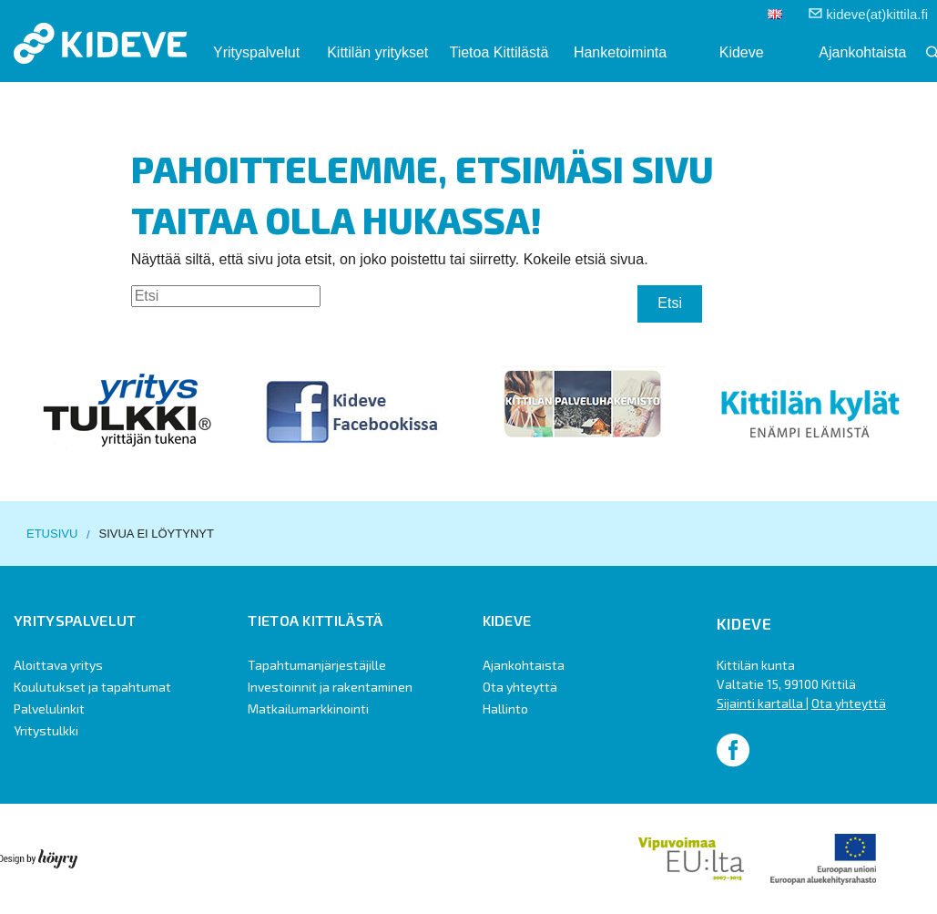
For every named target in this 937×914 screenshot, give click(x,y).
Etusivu (51, 533)
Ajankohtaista (862, 52)
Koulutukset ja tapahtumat (92, 686)
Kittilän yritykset (377, 52)
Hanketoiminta (620, 52)
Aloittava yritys (58, 665)
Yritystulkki (46, 730)
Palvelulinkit (49, 708)
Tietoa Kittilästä (498, 52)
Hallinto (505, 708)
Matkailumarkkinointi (308, 708)
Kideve (741, 52)
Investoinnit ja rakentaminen (330, 686)
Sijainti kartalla (761, 703)
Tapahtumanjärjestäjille (317, 665)
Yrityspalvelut (256, 52)
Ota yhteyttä (520, 686)
